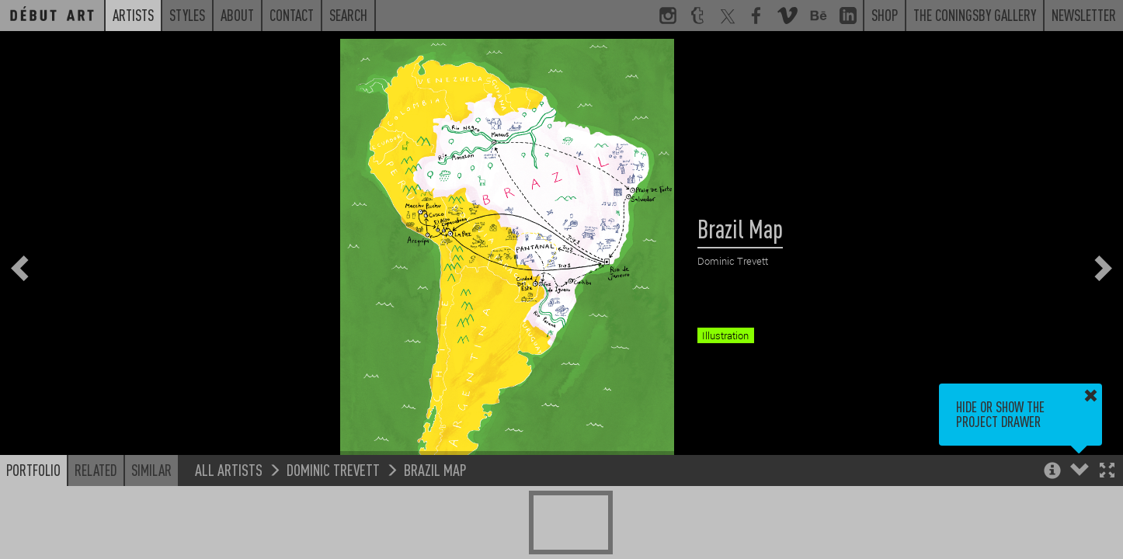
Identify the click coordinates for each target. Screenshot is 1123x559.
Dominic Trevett (333, 469)
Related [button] (96, 470)
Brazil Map (435, 469)
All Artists (228, 469)
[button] (1107, 471)
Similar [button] (151, 470)
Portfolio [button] (33, 470)
